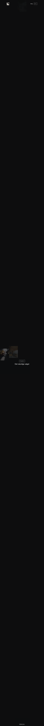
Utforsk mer (22, 724)
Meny (31, 3)
